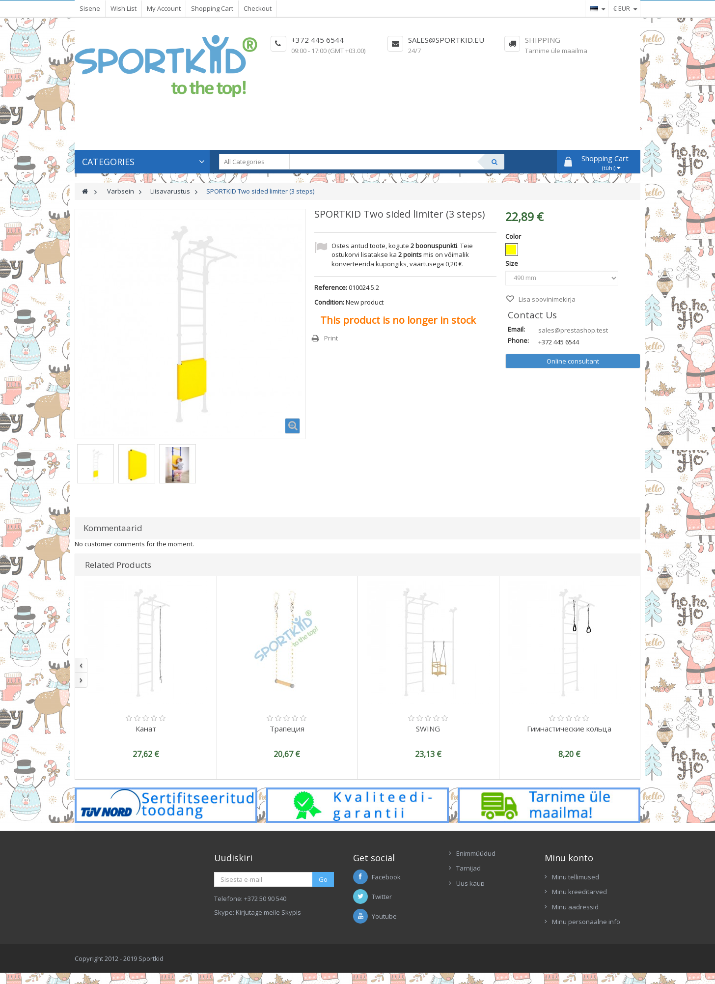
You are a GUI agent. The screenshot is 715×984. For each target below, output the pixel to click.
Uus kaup (470, 883)
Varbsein (120, 191)
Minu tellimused (575, 876)
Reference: (330, 287)
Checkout (258, 8)
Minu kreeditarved (579, 891)
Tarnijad (468, 868)
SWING (428, 728)
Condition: (329, 302)
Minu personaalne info (586, 921)
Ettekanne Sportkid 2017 (492, 913)
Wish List (123, 8)
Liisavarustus (170, 191)
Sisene (90, 8)
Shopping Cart (212, 8)
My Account (164, 8)
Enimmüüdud (475, 853)
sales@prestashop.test (573, 330)
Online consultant (573, 361)
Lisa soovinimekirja (546, 299)
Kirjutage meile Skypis (268, 912)
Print (331, 338)
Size (512, 263)
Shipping (542, 40)
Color (513, 236)
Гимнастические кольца (569, 728)
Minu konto (569, 858)
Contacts (469, 898)
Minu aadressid (575, 906)
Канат (146, 728)
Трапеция (287, 728)
